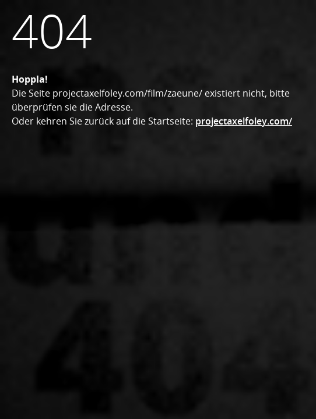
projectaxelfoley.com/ (243, 121)
